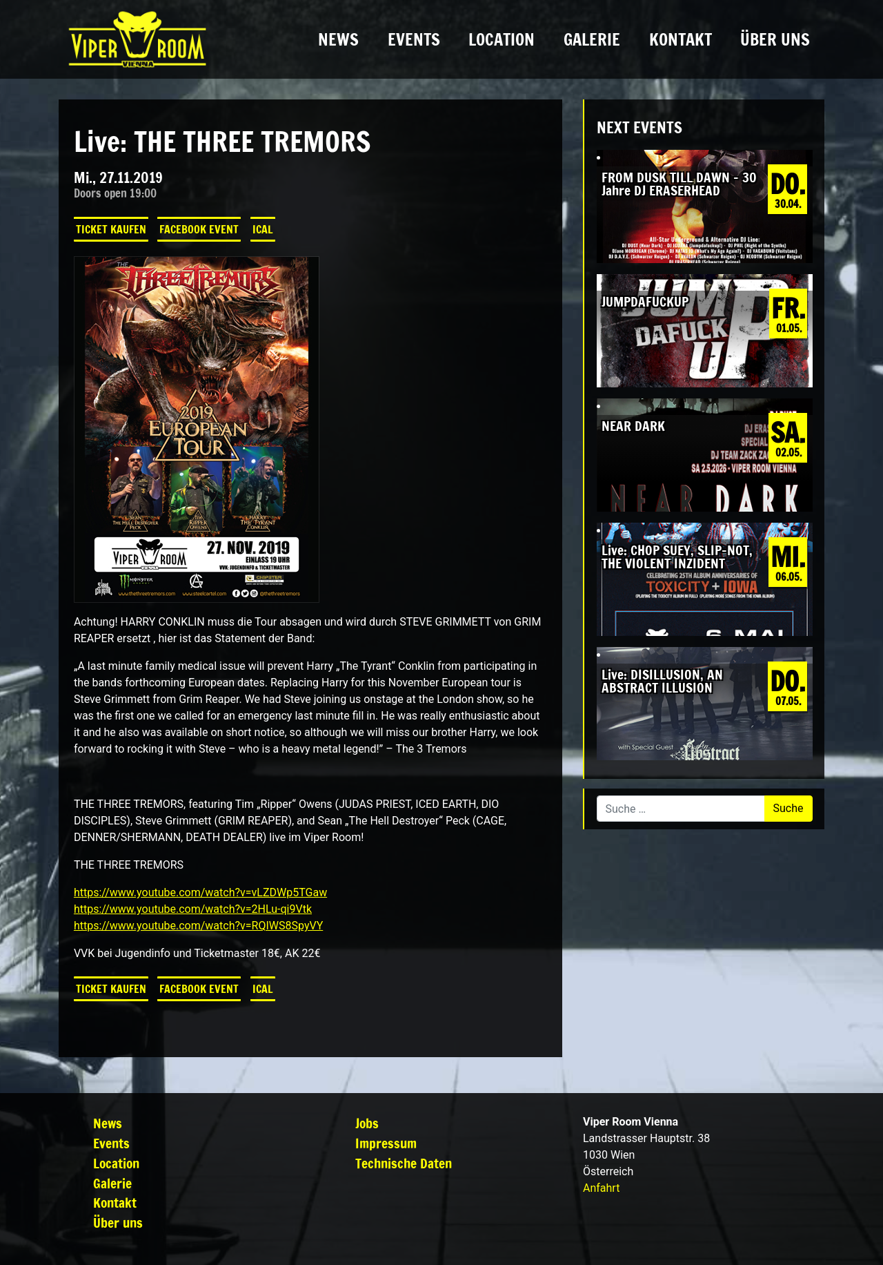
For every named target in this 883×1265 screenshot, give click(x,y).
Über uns (775, 39)
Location (501, 39)
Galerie (592, 39)
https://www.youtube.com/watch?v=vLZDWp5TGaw (200, 892)
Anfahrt (601, 1188)
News (338, 39)
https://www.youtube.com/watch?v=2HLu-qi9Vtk (193, 909)
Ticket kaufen (111, 229)
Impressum (386, 1143)
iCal (262, 229)
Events (414, 39)
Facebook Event (199, 229)
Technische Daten (403, 1163)
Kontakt (680, 39)
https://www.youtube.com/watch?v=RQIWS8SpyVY (198, 925)
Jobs (367, 1123)
